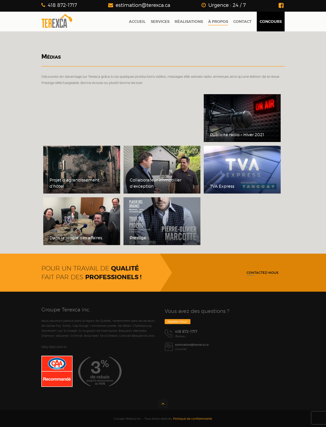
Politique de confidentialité (192, 418)
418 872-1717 (62, 5)
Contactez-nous (262, 272)
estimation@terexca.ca (143, 5)
